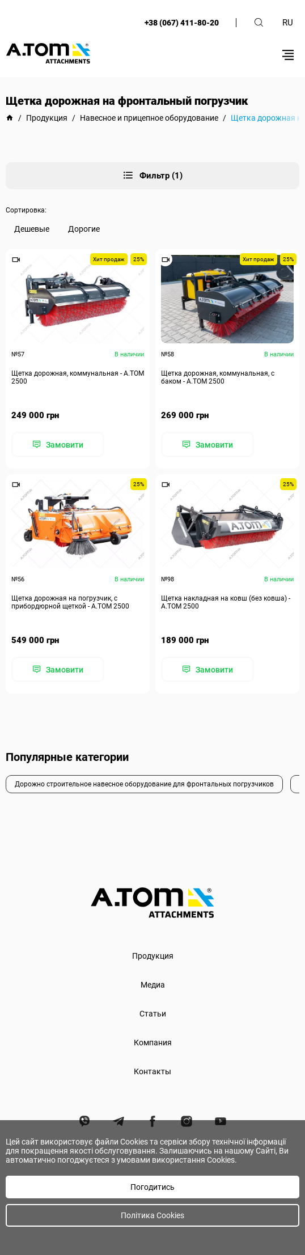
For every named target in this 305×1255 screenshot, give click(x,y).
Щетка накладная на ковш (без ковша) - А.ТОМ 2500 (225, 602)
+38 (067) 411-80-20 (182, 22)
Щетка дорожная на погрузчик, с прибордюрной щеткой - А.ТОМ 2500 (70, 602)
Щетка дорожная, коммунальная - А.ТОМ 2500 (77, 377)
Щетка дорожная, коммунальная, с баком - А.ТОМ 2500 (217, 377)
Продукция (152, 955)
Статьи (152, 1013)
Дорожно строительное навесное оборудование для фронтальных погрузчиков (144, 784)
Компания (153, 1042)
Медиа (153, 984)
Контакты (152, 1071)
